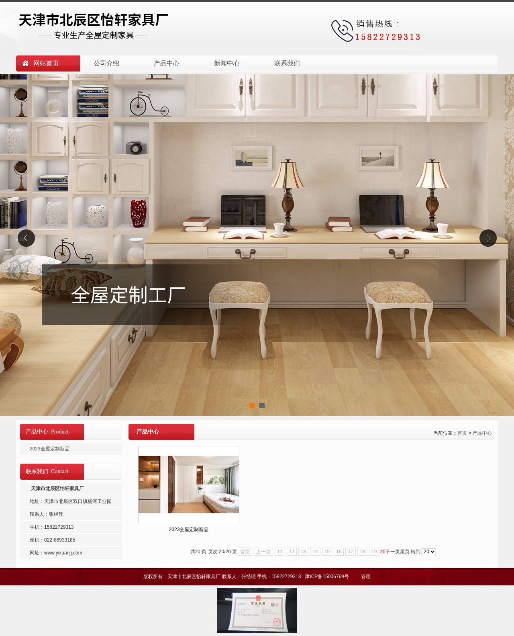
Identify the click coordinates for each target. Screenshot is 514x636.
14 (315, 551)
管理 (366, 576)
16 (338, 551)
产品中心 (166, 63)
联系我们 (287, 63)
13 (303, 551)
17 (350, 551)
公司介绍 (106, 63)
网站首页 (46, 63)
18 (362, 551)
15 (327, 551)
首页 (462, 433)
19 (374, 551)
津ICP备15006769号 (327, 576)
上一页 (263, 551)
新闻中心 (227, 63)
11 (279, 551)
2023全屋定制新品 (189, 529)
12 (291, 551)
